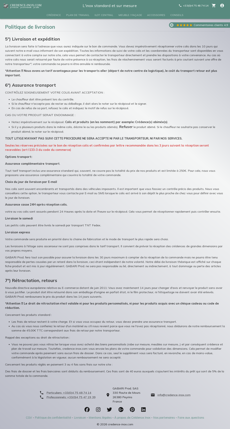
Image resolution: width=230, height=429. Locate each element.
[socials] (87, 409)
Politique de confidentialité (53, 417)
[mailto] (171, 395)
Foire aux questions (191, 417)
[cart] (214, 5)
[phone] (67, 393)
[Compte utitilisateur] (222, 5)
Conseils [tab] (176, 15)
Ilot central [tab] (104, 15)
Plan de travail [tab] (77, 15)
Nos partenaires (164, 417)
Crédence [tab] (54, 15)
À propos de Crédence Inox (132, 417)
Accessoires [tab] (156, 15)
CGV (29, 417)
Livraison (80, 417)
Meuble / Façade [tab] (130, 15)
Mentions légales (100, 417)
